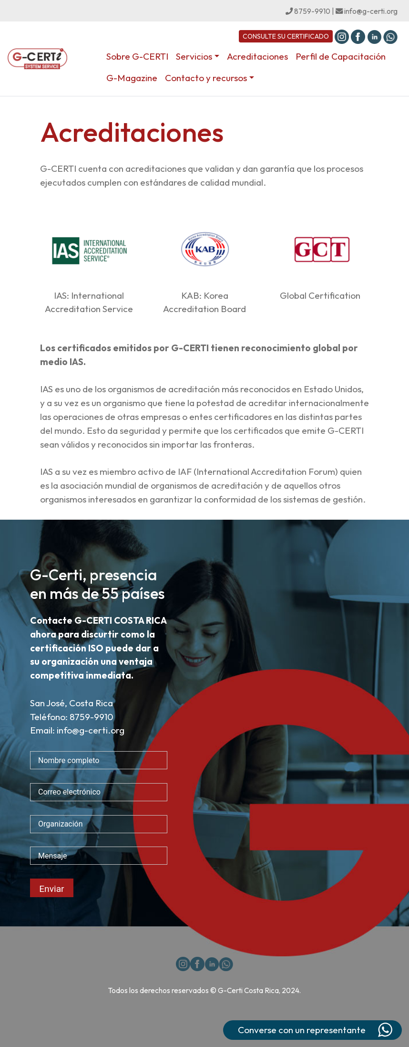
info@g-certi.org (367, 11)
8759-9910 (308, 11)
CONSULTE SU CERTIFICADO (286, 36)
